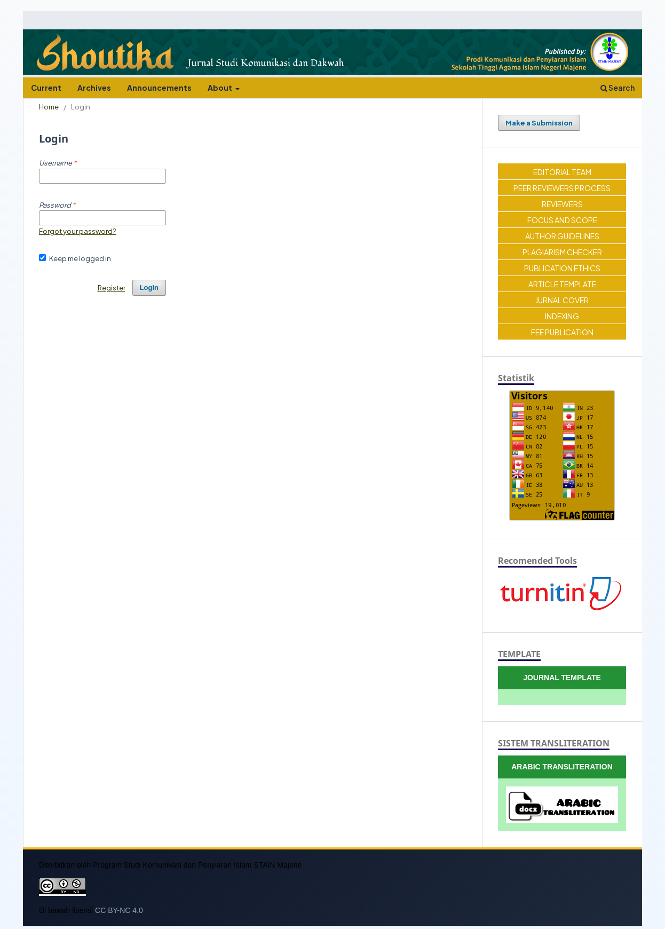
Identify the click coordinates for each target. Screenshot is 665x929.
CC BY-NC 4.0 (119, 910)
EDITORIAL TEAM (562, 172)
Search (617, 87)
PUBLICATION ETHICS (562, 268)
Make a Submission (539, 122)
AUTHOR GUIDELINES (562, 236)
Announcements (159, 87)
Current (46, 87)
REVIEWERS (562, 204)
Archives (94, 87)
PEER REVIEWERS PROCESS (562, 188)
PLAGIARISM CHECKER (562, 252)
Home (49, 106)
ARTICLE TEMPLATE (562, 284)
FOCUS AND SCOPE (562, 220)
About (220, 87)
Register (111, 287)
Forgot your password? (77, 230)
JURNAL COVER (562, 300)
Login (149, 288)
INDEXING (562, 316)
